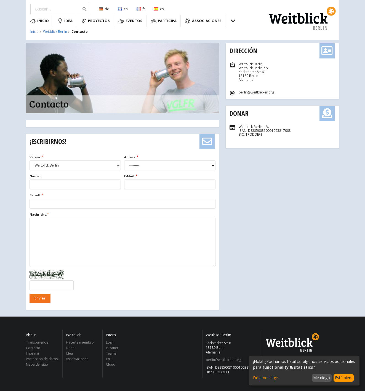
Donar (238, 113)
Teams (111, 353)
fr (141, 9)
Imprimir (32, 353)
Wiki (109, 359)
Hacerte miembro (80, 343)
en (123, 9)
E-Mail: (129, 176)
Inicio (39, 21)
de (104, 9)
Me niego (321, 377)
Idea (65, 21)
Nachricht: (38, 214)
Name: (35, 176)
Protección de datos (42, 359)
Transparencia (37, 343)
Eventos (130, 21)
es (159, 9)
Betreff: (35, 195)
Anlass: (130, 157)
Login (110, 343)
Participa (164, 21)
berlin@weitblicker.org (223, 360)
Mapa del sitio (37, 364)
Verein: (35, 157)
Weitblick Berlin (55, 32)
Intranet (112, 348)
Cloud (110, 364)
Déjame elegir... (267, 377)
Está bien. (343, 377)
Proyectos (95, 21)
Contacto (33, 348)
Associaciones (203, 21)
